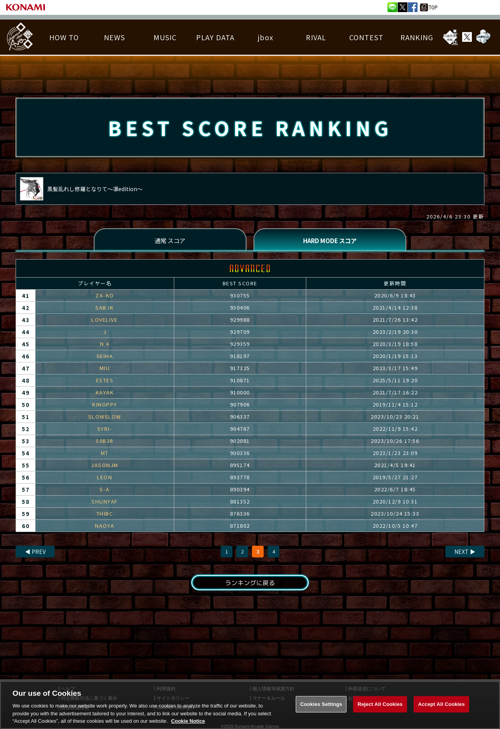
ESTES (105, 381)
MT (105, 454)
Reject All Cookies (379, 711)
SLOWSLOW (104, 417)
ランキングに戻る (250, 584)
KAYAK (105, 393)
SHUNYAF (104, 502)
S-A (105, 490)
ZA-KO (104, 296)
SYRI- (104, 429)
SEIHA (104, 357)
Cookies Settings (321, 711)
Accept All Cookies (441, 711)
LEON (104, 478)
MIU (105, 369)
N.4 (104, 345)
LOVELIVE (104, 320)
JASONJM (104, 466)
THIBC (104, 514)
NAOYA (104, 526)
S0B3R (105, 442)
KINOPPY (104, 405)
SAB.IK (104, 308)
